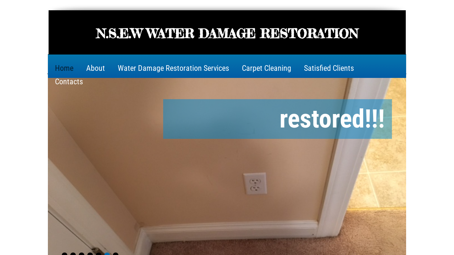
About (95, 68)
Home (64, 68)
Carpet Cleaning (266, 68)
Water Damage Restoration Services (173, 68)
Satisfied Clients (329, 68)
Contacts (69, 81)
